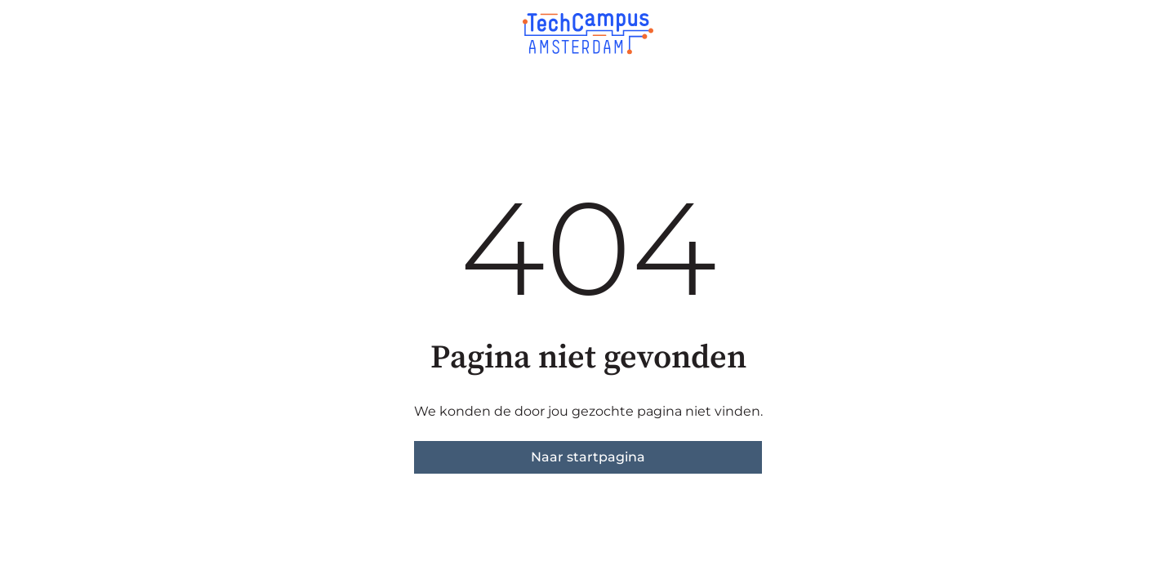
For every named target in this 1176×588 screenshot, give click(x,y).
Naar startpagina (588, 457)
